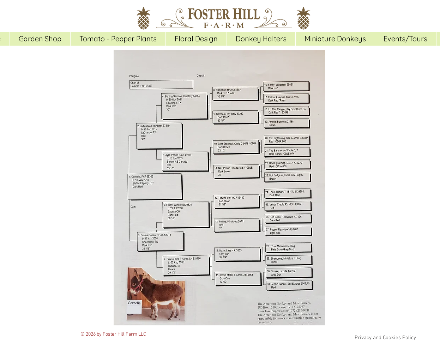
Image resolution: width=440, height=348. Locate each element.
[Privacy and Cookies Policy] (385, 338)
